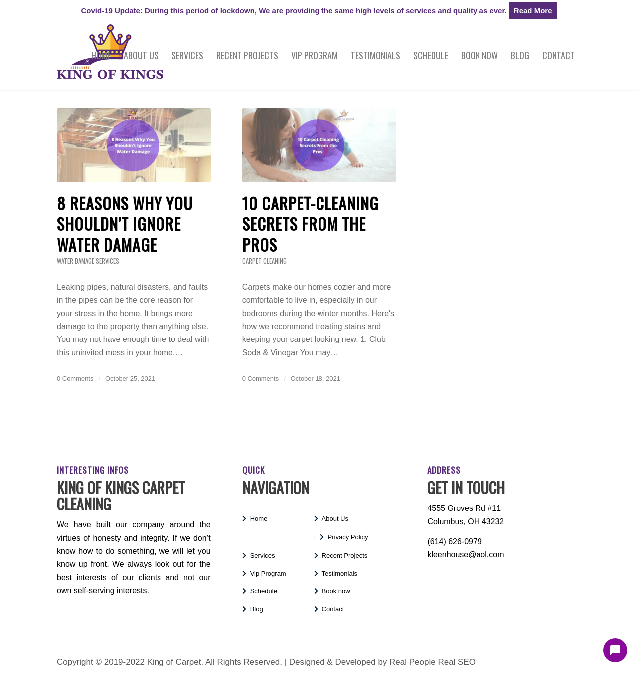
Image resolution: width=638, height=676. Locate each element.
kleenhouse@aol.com (465, 554)
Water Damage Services (88, 261)
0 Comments (75, 378)
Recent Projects (345, 555)
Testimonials (340, 573)
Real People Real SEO (432, 662)
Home (259, 518)
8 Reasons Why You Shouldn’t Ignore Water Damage (125, 223)
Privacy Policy (348, 537)
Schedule (263, 591)
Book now (336, 591)
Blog (256, 609)
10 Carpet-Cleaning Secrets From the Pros (310, 223)
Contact (333, 609)
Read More (533, 10)
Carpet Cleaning (264, 261)
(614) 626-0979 (454, 541)
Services (262, 555)
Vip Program (268, 573)
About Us (335, 518)
